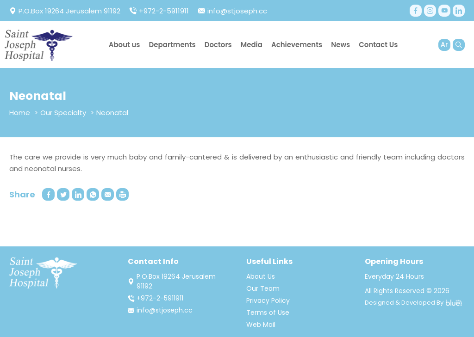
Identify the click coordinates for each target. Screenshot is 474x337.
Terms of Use (267, 312)
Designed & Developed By (413, 302)
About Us (260, 276)
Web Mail (260, 324)
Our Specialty (63, 112)
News (340, 44)
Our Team (263, 288)
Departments (172, 44)
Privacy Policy (268, 300)
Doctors (218, 44)
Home (19, 112)
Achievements (296, 44)
